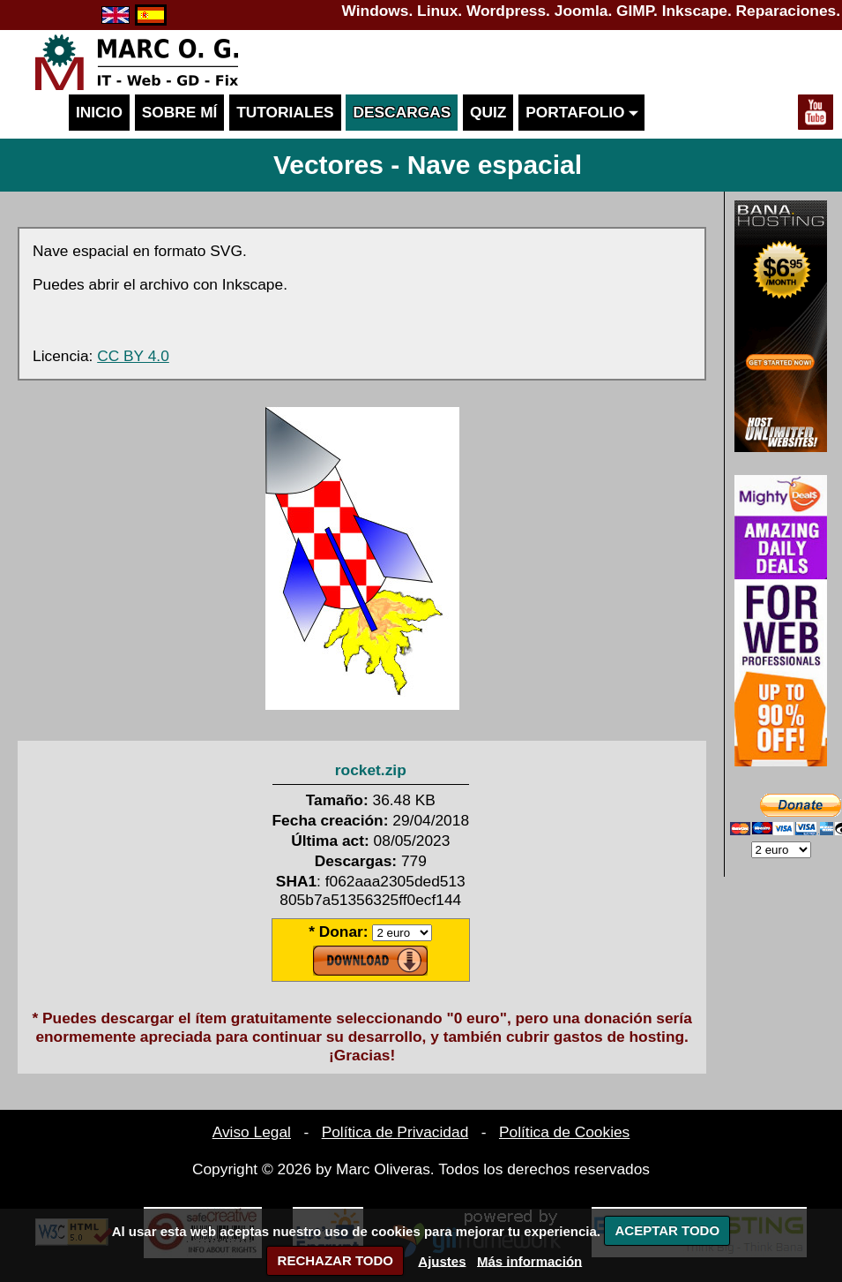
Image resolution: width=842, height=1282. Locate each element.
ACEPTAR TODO (667, 1230)
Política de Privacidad (395, 1132)
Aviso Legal (251, 1132)
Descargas (402, 112)
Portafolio (581, 112)
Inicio (99, 112)
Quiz (488, 112)
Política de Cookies (564, 1132)
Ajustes (442, 1260)
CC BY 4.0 (133, 356)
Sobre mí (180, 112)
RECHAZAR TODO (335, 1260)
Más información (529, 1260)
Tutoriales (284, 112)
